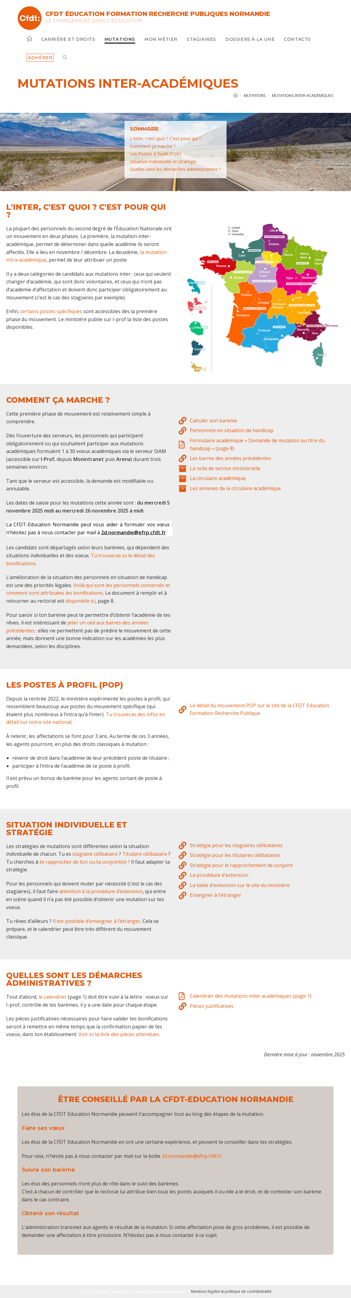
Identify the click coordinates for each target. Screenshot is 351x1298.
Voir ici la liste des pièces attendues (118, 1034)
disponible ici (80, 600)
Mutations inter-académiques (303, 95)
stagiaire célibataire (95, 854)
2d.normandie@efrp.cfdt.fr (192, 1156)
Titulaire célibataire (144, 854)
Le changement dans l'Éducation (93, 21)
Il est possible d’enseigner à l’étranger (96, 921)
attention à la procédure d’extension (101, 891)
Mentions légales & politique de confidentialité (231, 1291)
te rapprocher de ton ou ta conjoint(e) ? (85, 861)
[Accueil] (236, 95)
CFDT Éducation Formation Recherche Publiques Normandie (157, 13)
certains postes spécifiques (51, 311)
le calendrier (53, 996)
